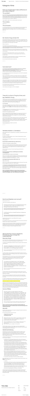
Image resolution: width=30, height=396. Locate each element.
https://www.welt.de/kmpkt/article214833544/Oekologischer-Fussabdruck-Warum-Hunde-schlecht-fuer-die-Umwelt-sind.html (14, 69)
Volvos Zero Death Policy (6, 122)
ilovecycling (6, 109)
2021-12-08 (4, 124)
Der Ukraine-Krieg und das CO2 (11, 37)
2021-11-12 (4, 227)
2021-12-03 (4, 193)
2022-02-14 (4, 89)
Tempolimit (10, 245)
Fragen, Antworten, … (12, 1)
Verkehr (8, 292)
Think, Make (4, 1)
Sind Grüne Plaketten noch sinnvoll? (12, 199)
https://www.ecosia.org (17, 17)
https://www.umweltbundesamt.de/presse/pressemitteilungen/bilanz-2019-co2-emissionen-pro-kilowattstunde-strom (14, 165)
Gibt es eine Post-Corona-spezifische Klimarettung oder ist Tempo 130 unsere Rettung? (12, 235)
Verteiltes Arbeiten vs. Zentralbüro (12, 130)
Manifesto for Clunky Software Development (22, 1)
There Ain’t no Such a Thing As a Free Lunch (14, 95)
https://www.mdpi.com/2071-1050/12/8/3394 (9, 70)
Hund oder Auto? (7, 67)
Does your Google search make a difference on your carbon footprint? (15, 10)
